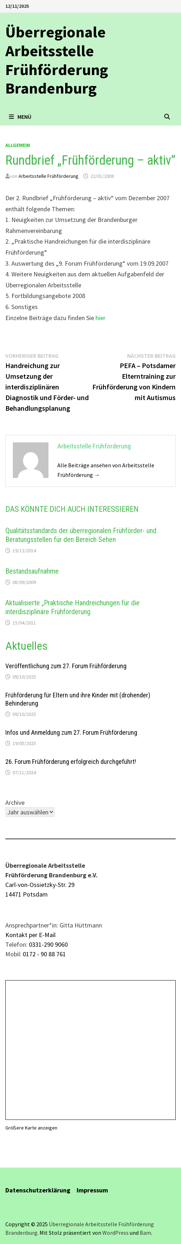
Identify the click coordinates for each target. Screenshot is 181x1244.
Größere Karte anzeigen (31, 1128)
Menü (20, 116)
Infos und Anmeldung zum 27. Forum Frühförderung (71, 732)
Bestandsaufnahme (32, 571)
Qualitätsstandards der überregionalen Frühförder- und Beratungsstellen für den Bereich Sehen (80, 535)
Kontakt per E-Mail (30, 935)
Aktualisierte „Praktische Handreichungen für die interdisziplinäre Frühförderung (72, 607)
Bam (145, 1232)
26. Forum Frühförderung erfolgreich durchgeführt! (70, 761)
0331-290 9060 (48, 944)
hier (100, 318)
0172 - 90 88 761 (44, 954)
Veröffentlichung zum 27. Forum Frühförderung (65, 666)
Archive (15, 802)
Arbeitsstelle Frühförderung (48, 176)
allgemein (17, 145)
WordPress (115, 1232)
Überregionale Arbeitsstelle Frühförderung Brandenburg (56, 60)
